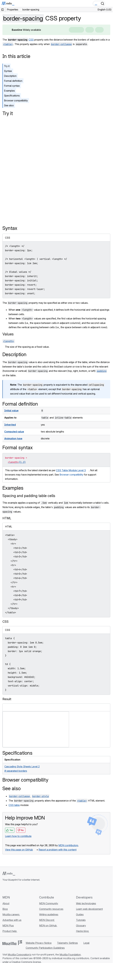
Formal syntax (12, 85)
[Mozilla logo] (12, 942)
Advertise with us (11, 920)
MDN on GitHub (48, 925)
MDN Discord (47, 920)
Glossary (81, 925)
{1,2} (22, 462)
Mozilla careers (11, 914)
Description (10, 75)
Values (8, 334)
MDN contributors (68, 845)
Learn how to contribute (18, 836)
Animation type (13, 438)
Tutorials (81, 920)
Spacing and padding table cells (28, 495)
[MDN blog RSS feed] (26, 888)
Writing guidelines (48, 914)
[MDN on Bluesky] (10, 888)
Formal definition (13, 80)
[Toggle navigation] (109, 3)
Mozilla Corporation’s (19, 954)
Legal (86, 942)
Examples (9, 90)
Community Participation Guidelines (45, 947)
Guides (80, 914)
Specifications (12, 95)
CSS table (14, 805)
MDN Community (48, 903)
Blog (5, 908)
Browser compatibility (16, 100)
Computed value (14, 431)
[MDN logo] (8, 873)
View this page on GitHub (19, 849)
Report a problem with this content (57, 849)
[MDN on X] (15, 888)
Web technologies (86, 903)
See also (9, 105)
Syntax (8, 71)
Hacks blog (82, 931)
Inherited (10, 424)
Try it (6, 66)
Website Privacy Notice (39, 942)
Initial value (11, 410)
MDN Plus (8, 925)
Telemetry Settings (67, 942)
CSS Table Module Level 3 (71, 470)
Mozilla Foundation (70, 954)
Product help (9, 931)
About (5, 903)
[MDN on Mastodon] (21, 888)
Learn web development (89, 908)
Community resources (51, 908)
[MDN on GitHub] (4, 888)
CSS (31, 39)
